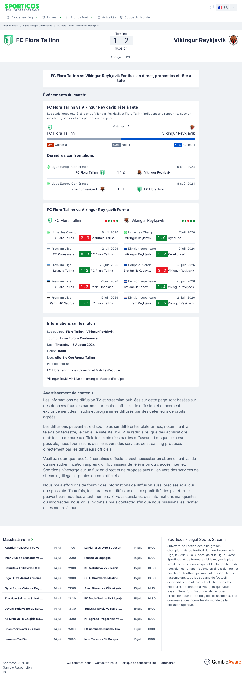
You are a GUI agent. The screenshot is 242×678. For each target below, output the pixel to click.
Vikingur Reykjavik (178, 133)
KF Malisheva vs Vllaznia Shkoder (105, 568)
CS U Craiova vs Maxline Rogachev (105, 578)
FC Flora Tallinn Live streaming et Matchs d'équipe (83, 370)
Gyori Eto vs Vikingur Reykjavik (25, 588)
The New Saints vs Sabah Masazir (25, 598)
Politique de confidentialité (138, 663)
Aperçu (116, 57)
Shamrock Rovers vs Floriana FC (25, 629)
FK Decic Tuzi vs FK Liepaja (103, 598)
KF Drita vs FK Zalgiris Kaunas (25, 619)
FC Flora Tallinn (61, 133)
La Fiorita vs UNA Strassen (102, 547)
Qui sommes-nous (79, 663)
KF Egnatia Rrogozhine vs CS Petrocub (105, 619)
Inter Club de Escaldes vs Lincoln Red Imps (25, 558)
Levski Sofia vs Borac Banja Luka (25, 608)
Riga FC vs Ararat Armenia (23, 578)
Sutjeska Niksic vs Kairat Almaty (105, 608)
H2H (128, 57)
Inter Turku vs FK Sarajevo (102, 639)
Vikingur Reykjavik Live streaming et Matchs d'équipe (85, 379)
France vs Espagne (97, 558)
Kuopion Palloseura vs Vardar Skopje (25, 547)
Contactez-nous (106, 663)
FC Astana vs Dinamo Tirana (103, 629)
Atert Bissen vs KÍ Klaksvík (102, 588)
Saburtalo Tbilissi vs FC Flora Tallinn (25, 568)
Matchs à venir (18, 539)
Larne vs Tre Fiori (16, 639)
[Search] (211, 7)
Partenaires (167, 663)
